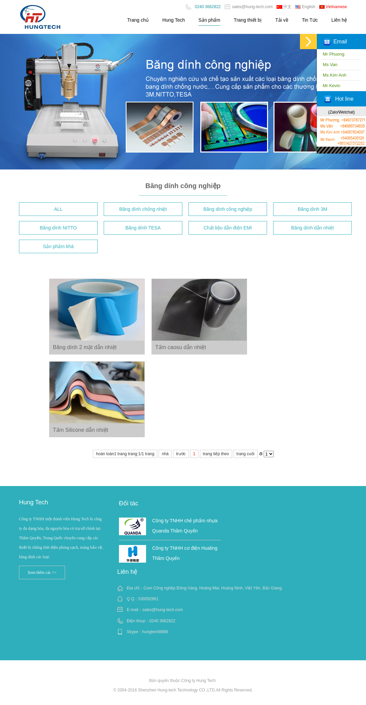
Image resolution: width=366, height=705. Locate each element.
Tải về (281, 20)
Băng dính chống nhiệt (143, 209)
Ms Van (330, 64)
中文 (284, 6)
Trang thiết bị (248, 20)
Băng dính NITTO (58, 227)
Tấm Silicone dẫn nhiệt (80, 430)
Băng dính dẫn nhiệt (312, 227)
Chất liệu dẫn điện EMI (228, 227)
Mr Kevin (331, 85)
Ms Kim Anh (334, 75)
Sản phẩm (209, 20)
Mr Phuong (333, 54)
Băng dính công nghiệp (227, 209)
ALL (58, 209)
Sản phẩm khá (58, 246)
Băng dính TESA (143, 227)
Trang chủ (138, 20)
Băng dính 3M (312, 209)
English (305, 6)
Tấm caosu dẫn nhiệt (180, 347)
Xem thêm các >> (42, 572)
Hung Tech (173, 20)
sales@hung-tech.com (249, 6)
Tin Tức (310, 20)
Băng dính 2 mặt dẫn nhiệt (85, 347)
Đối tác (128, 503)
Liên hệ (339, 20)
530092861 (148, 599)
